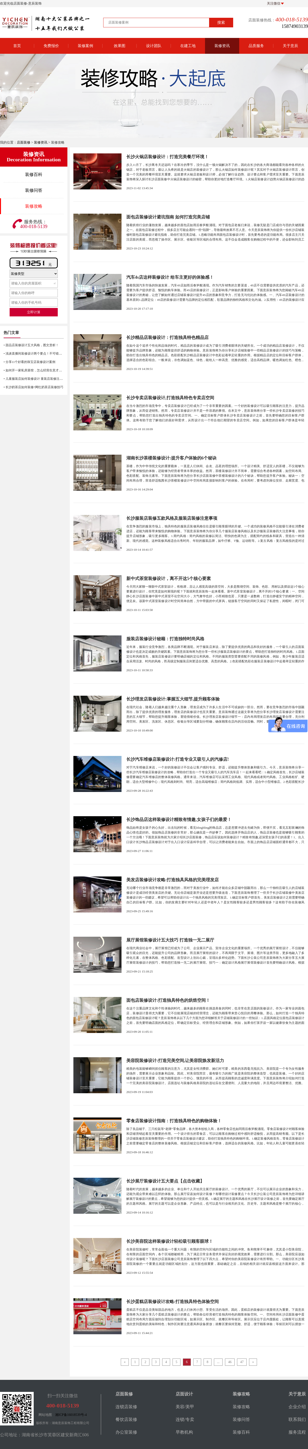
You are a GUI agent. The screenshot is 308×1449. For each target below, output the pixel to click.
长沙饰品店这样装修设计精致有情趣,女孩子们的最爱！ (178, 819)
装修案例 (85, 46)
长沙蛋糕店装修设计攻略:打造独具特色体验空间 (172, 1301)
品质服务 (256, 46)
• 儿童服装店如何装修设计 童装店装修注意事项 (36, 378)
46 (229, 1362)
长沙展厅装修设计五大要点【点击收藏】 (165, 1181)
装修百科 (33, 174)
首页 (17, 46)
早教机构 (184, 1432)
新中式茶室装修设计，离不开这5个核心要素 (168, 578)
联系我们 (297, 1419)
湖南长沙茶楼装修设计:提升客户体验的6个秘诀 (171, 458)
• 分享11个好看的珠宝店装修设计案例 (29, 362)
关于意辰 (290, 46)
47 (242, 1362)
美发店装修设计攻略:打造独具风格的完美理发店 (172, 879)
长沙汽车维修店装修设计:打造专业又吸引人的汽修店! (177, 759)
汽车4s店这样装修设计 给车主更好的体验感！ (170, 277)
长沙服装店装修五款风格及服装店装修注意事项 (171, 518)
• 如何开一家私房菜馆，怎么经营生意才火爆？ (36, 370)
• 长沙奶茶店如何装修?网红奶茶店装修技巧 (33, 387)
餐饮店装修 (126, 1419)
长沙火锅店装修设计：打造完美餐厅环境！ (167, 156)
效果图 (119, 46)
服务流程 (297, 1432)
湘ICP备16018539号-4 (71, 1415)
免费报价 (51, 46)
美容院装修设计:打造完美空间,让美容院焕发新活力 (175, 1060)
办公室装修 (126, 1432)
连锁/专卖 (185, 1419)
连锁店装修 (126, 1406)
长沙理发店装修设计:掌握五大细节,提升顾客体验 (173, 699)
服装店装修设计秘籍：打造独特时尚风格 (165, 638)
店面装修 (23, 142)
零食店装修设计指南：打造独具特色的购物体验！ (174, 1120)
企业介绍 (297, 1406)
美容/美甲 (185, 1406)
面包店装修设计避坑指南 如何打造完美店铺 (168, 217)
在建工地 (188, 46)
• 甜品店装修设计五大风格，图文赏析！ (31, 345)
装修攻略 (33, 206)
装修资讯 (222, 46)
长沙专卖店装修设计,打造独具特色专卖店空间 (170, 397)
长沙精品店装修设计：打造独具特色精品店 (167, 337)
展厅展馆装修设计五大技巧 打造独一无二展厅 (170, 940)
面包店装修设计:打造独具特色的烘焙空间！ (168, 1000)
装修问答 (33, 190)
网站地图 (45, 1415)
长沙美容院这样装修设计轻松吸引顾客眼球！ (169, 1241)
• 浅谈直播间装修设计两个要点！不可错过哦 (34, 353)
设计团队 (153, 46)
